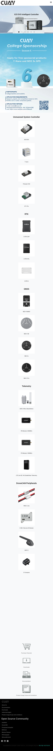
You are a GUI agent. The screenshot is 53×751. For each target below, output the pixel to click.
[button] (51, 2)
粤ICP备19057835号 (44, 745)
